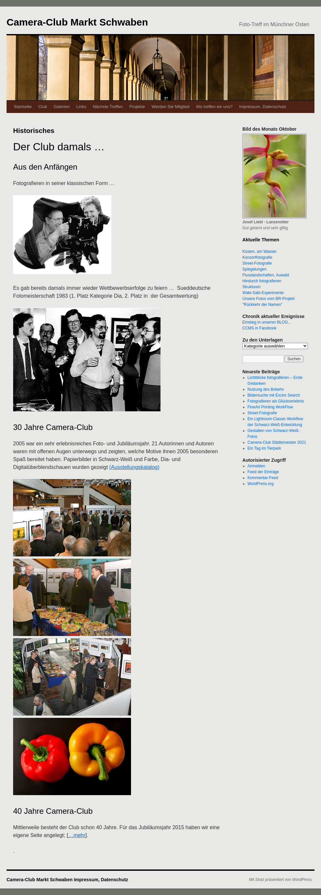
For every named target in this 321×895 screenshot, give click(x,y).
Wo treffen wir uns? (214, 106)
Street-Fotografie (257, 263)
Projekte (137, 106)
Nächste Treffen (108, 106)
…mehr (76, 835)
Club (42, 106)
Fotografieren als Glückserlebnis (276, 401)
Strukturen (251, 287)
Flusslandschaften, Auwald (265, 275)
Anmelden (256, 466)
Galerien (62, 106)
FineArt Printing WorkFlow (270, 407)
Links (81, 106)
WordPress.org (261, 483)
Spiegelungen (254, 269)
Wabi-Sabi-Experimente (263, 292)
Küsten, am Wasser (259, 251)
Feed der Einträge (263, 472)
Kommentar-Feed (263, 477)
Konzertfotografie (257, 257)
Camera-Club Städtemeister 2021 (277, 442)
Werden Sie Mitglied (170, 106)
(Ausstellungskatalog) (134, 467)
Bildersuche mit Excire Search (274, 395)
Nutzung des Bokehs (266, 389)
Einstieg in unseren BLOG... (266, 322)
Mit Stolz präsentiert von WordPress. (281, 879)
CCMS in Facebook (259, 328)
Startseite (23, 106)
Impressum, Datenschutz (262, 106)
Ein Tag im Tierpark (264, 448)
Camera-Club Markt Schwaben (77, 22)
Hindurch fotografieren (261, 281)
